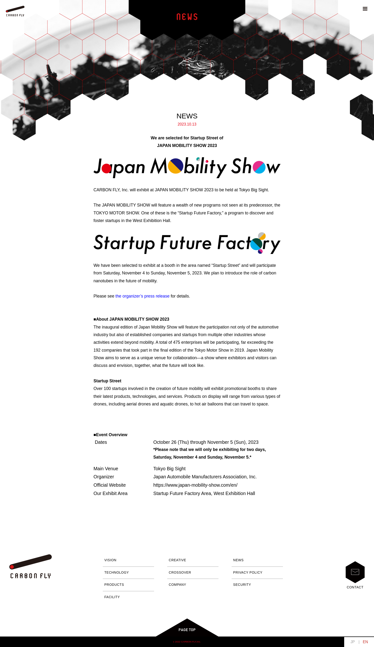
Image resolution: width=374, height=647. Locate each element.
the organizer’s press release (142, 296)
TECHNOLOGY (116, 572)
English (365, 642)
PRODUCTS (114, 584)
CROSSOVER (180, 572)
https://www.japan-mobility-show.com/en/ (195, 485)
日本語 (352, 642)
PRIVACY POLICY (248, 572)
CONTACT (355, 575)
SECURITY (242, 584)
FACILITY (112, 597)
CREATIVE (177, 560)
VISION (110, 560)
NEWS (238, 560)
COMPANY (177, 584)
